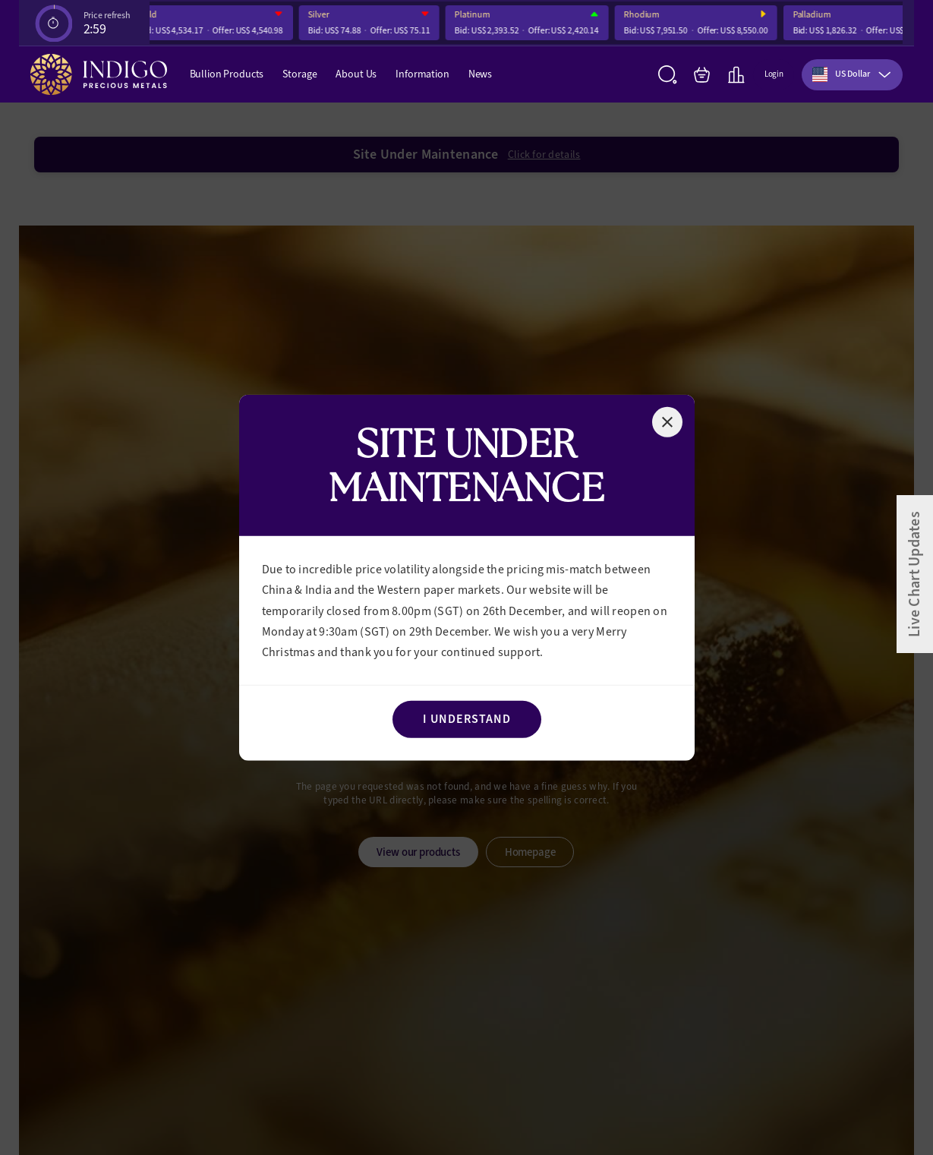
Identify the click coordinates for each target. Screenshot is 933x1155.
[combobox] (852, 74)
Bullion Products (227, 74)
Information (422, 74)
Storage (299, 74)
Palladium (816, 15)
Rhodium (646, 15)
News (480, 74)
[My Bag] (701, 74)
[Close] (667, 421)
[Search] (667, 74)
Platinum (476, 15)
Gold (152, 15)
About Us (356, 74)
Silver (322, 15)
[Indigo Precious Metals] (98, 74)
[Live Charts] (736, 74)
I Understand (467, 719)
